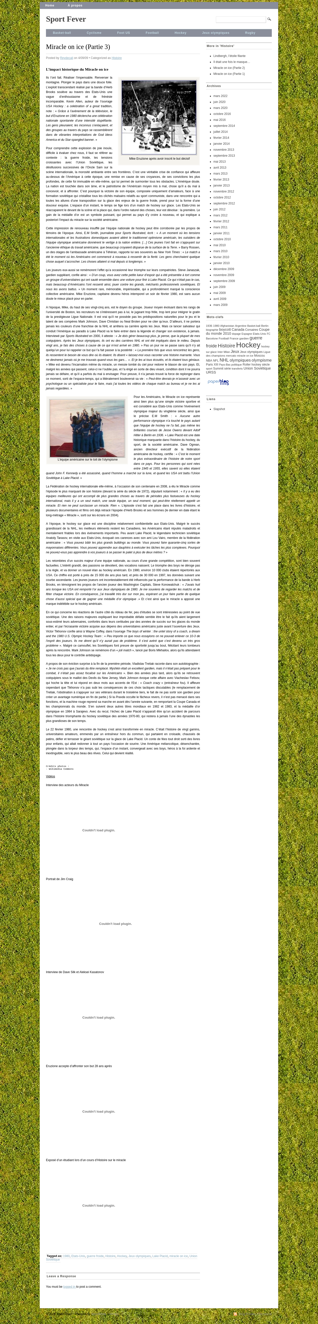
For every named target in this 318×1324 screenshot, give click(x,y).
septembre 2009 (224, 281)
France (234, 338)
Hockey (181, 33)
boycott (225, 329)
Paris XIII (212, 364)
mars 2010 (220, 251)
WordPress (98, 1316)
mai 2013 (219, 161)
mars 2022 (220, 96)
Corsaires (251, 329)
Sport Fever (66, 18)
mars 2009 (220, 305)
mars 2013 (220, 173)
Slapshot (219, 409)
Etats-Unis (78, 1258)
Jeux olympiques (216, 33)
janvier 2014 (221, 143)
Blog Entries (247, 1316)
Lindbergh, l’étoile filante (229, 56)
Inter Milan (224, 351)
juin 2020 (219, 102)
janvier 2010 (221, 263)
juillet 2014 (220, 132)
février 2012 (221, 221)
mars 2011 (220, 227)
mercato (231, 355)
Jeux (235, 351)
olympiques (240, 360)
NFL (216, 360)
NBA (209, 360)
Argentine (240, 325)
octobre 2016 (222, 114)
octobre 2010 (222, 239)
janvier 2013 (221, 185)
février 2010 (221, 257)
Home (49, 5)
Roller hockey (252, 364)
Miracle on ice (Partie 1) (229, 74)
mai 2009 (219, 293)
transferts (237, 368)
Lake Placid (160, 1258)
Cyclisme (94, 33)
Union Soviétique (257, 368)
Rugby (250, 33)
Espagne (246, 333)
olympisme (262, 360)
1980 (66, 1258)
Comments (265, 1316)
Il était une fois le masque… (231, 62)
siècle (266, 364)
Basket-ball (62, 33)
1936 (209, 325)
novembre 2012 (223, 191)
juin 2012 (219, 209)
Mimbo (114, 1316)
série (227, 368)
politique (236, 364)
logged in (69, 1288)
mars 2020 (220, 108)
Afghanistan (227, 325)
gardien (244, 338)
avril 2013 (219, 167)
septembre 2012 (224, 203)
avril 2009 (219, 299)
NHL (224, 360)
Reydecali (66, 58)
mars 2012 (220, 215)
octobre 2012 (222, 197)
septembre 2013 (224, 155)
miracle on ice (178, 1258)
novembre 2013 (223, 149)
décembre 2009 (223, 269)
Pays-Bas (225, 364)
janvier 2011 (221, 233)
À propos (75, 5)
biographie (212, 329)
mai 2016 (219, 120)
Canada (238, 329)
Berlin (264, 325)
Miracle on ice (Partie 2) (229, 68)
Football (152, 33)
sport (209, 368)
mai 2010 (219, 245)
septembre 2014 (224, 126)
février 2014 (221, 138)
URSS (211, 372)
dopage (236, 333)
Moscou (259, 355)
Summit (218, 368)
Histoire (117, 58)
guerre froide (95, 1258)
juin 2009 (219, 287)
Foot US (123, 33)
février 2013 (221, 179)
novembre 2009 (223, 275)
